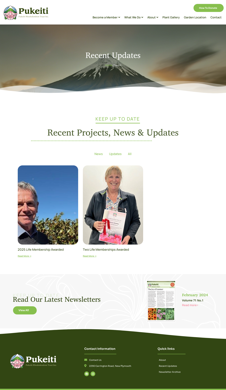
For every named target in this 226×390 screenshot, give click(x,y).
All (130, 154)
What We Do (133, 17)
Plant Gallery (171, 17)
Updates (115, 154)
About (152, 17)
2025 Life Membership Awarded (41, 249)
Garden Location (195, 17)
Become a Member (106, 17)
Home (108, 65)
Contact (216, 17)
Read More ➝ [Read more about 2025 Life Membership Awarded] (24, 255)
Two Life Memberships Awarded (106, 249)
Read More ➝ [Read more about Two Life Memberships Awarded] (89, 255)
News (98, 154)
